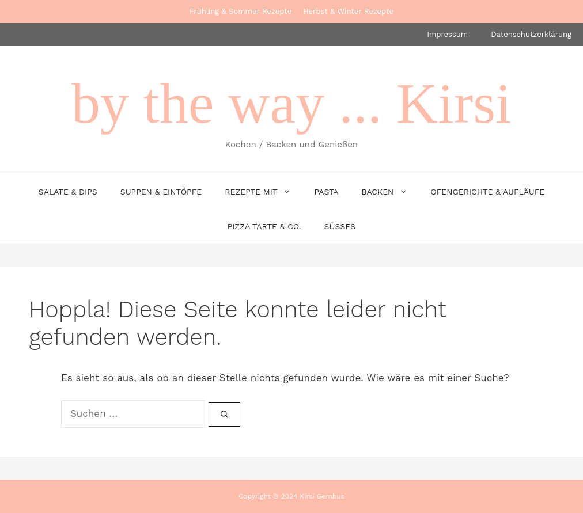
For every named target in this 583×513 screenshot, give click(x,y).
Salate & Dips (68, 191)
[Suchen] (224, 414)
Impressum (447, 34)
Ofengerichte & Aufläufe (487, 191)
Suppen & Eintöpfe (161, 191)
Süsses (340, 226)
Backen (390, 191)
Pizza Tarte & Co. (264, 226)
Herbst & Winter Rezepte (348, 11)
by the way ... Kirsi (291, 103)
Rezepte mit (263, 191)
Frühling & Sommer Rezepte (241, 11)
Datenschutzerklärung (531, 34)
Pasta (326, 191)
